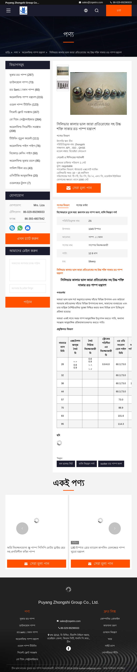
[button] (22, 528)
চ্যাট (119, 10)
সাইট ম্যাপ (110, 645)
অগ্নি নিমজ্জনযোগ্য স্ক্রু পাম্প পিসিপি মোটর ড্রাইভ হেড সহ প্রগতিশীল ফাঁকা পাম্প (36, 549)
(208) (25, 128)
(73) (21, 82)
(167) (24, 112)
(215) (26, 97)
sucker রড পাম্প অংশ (111, 463)
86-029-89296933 (121, 2)
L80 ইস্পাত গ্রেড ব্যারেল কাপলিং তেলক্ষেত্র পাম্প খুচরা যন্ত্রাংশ (98, 549)
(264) (25, 119)
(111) (24, 138)
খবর (110, 639)
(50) (23, 153)
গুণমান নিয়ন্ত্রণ (110, 632)
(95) (24, 160)
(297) (21, 74)
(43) (21, 168)
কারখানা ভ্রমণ (109, 625)
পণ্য (16, 52)
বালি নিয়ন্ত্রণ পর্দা (86, 463)
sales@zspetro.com (91, 2)
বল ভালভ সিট (66, 463)
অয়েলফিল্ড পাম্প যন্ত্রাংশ (33, 52)
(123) (23, 104)
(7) (20, 183)
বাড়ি (7, 52)
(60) (24, 89)
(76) (24, 145)
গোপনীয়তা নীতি (110, 652)
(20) (23, 175)
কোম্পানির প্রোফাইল (110, 618)
